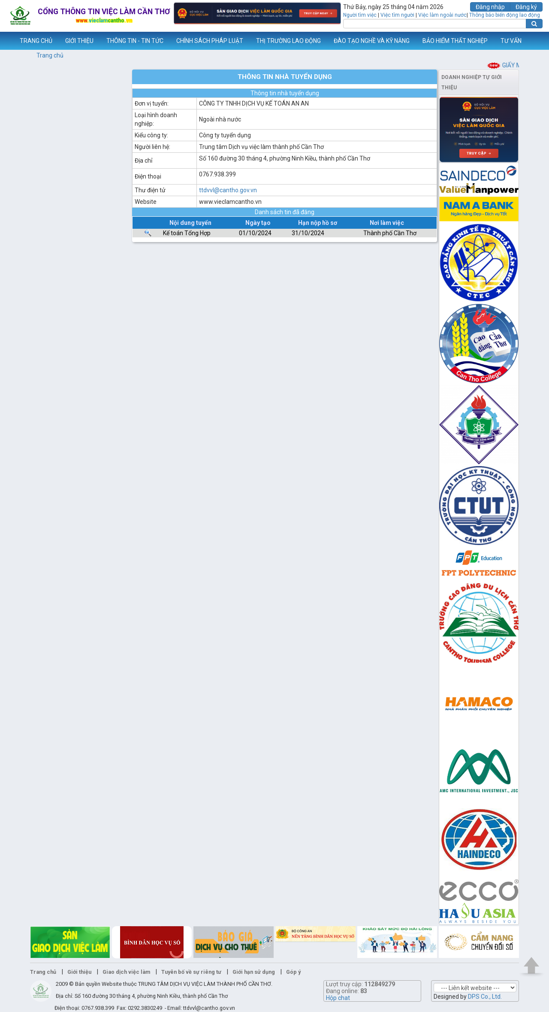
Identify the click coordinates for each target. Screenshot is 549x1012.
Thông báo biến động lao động (504, 15)
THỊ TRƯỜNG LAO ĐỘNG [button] (288, 40)
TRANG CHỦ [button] (36, 40)
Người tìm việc (360, 15)
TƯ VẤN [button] (511, 40)
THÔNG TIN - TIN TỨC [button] (134, 40)
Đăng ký (526, 6)
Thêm (531, 40)
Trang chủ (49, 55)
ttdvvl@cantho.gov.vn (228, 190)
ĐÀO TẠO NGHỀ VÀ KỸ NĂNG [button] (372, 40)
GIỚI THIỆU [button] (79, 40)
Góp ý (293, 972)
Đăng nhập (490, 6)
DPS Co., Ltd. (485, 996)
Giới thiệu (79, 972)
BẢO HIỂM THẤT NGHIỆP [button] (455, 40)
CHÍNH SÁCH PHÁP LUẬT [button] (209, 40)
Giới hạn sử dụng (253, 972)
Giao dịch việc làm (126, 972)
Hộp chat (338, 997)
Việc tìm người (397, 15)
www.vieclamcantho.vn (6, 40)
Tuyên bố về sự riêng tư (191, 972)
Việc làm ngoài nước (442, 15)
